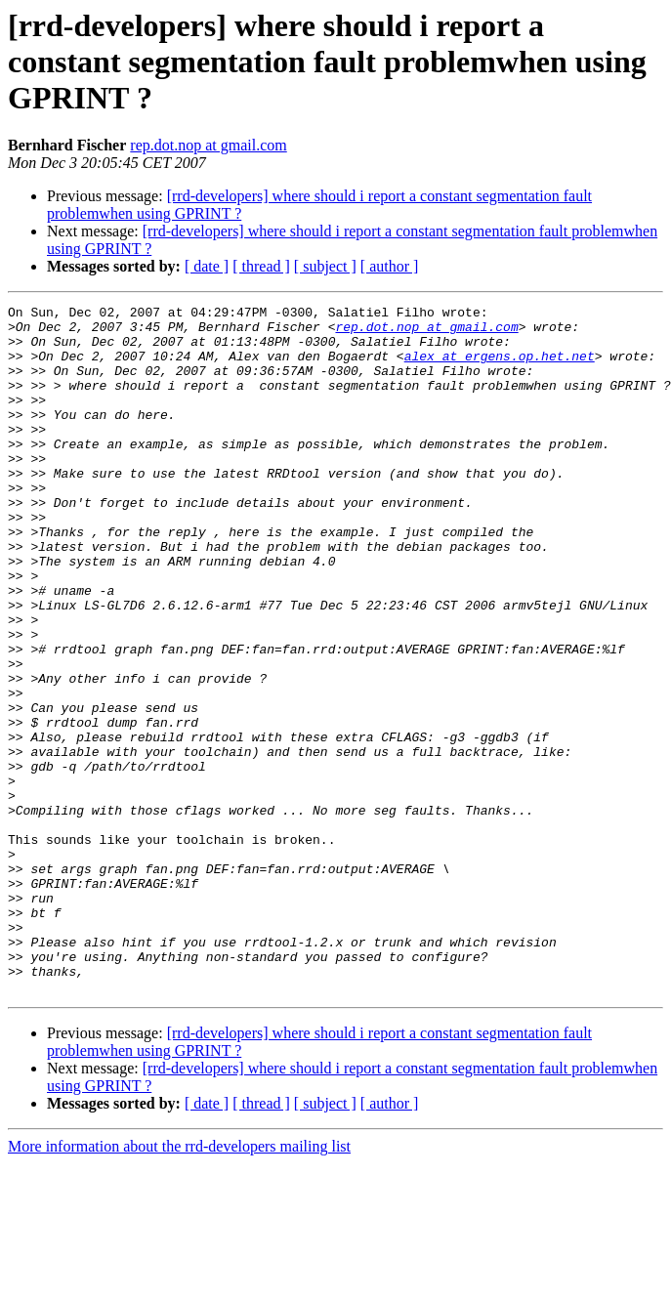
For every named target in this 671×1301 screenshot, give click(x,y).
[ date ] (207, 266)
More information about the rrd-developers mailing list (179, 1284)
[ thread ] (261, 266)
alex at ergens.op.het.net (499, 367)
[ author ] (389, 266)
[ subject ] (325, 266)
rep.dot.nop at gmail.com (208, 145)
